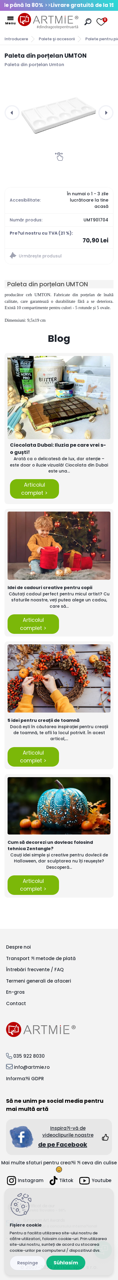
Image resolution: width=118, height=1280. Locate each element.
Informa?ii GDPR (25, 1078)
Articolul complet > (34, 488)
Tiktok (61, 1180)
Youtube (95, 1180)
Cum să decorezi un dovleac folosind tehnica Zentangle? (50, 845)
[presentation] (12, 112)
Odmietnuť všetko (27, 1263)
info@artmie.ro (32, 1067)
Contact (16, 1003)
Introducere (16, 39)
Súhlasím (66, 1262)
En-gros (15, 992)
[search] (88, 22)
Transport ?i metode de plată (41, 958)
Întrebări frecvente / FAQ (35, 969)
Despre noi (18, 947)
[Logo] (48, 21)
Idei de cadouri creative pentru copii (50, 588)
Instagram (25, 1180)
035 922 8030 (29, 1056)
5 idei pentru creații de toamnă (44, 720)
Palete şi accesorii (57, 39)
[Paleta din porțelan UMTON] (59, 112)
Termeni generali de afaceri (38, 981)
